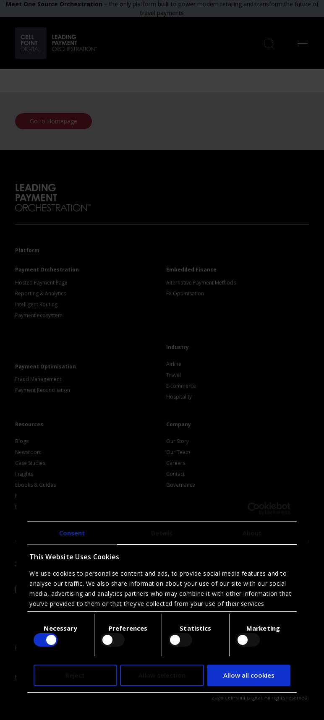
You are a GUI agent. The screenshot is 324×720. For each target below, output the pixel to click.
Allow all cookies (248, 675)
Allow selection (162, 675)
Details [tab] (162, 533)
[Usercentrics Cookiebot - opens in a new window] (253, 508)
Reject (75, 675)
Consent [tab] (72, 533)
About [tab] (252, 533)
